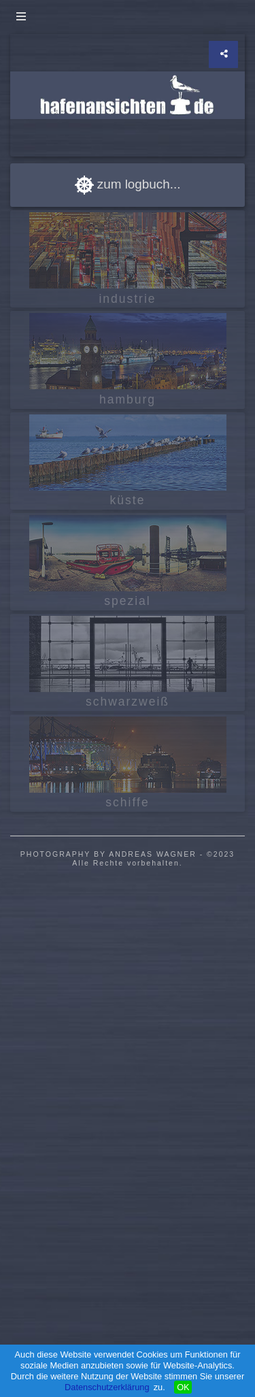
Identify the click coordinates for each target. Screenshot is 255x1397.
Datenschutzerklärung (107, 1387)
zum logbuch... (128, 184)
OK (183, 1387)
